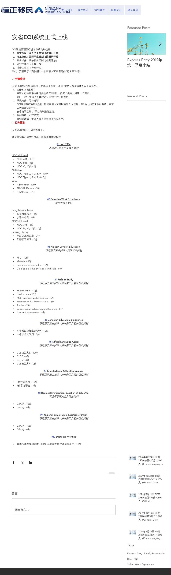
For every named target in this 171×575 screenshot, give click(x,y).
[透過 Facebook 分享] (13, 462)
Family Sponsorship (154, 553)
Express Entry (134, 553)
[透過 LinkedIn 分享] (30, 462)
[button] (83, 10)
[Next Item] (160, 44)
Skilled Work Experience (140, 564)
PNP (136, 558)
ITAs (129, 558)
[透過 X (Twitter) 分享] (22, 462)
